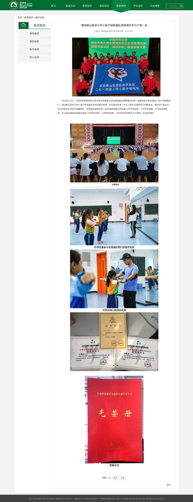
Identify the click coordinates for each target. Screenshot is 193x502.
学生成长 (138, 6)
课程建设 (34, 33)
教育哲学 (87, 6)
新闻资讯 (104, 6)
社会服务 (155, 6)
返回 (169, 485)
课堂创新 (34, 41)
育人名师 (34, 57)
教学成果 (39, 17)
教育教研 (121, 6)
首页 (53, 6)
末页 (122, 478)
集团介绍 (70, 6)
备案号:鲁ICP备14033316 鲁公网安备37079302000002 (143, 499)
